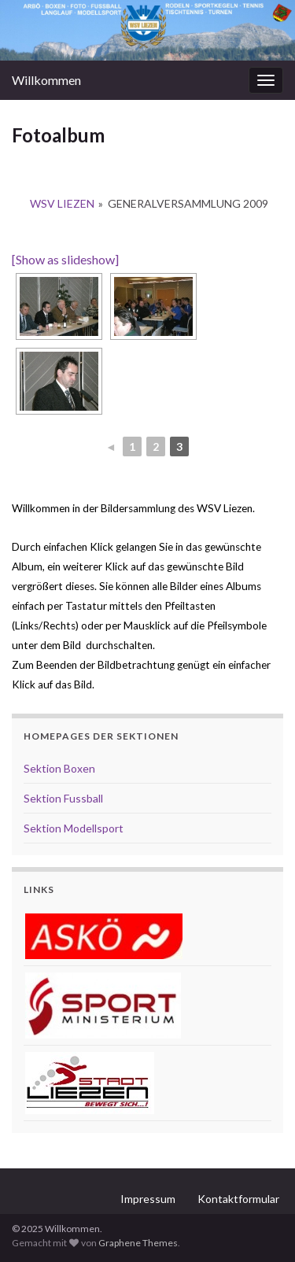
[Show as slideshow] (65, 259)
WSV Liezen (62, 203)
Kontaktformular (238, 1198)
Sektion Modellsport (74, 828)
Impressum (147, 1198)
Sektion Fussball (63, 798)
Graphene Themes (138, 1243)
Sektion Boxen (59, 768)
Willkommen (46, 79)
